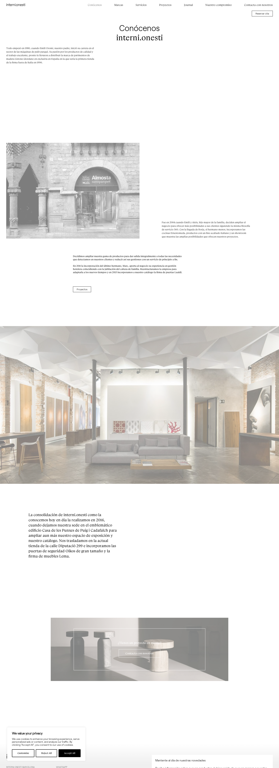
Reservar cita (262, 13)
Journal (188, 5)
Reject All (46, 753)
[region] (46, 744)
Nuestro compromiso (218, 5)
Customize (23, 753)
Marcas (118, 5)
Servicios (141, 5)
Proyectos (165, 5)
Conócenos (95, 5)
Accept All (69, 753)
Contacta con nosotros (258, 5)
